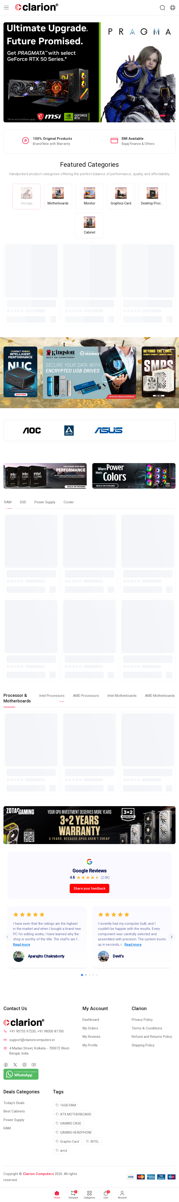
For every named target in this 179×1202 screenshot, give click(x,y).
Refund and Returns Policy (152, 1037)
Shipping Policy (143, 1045)
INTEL (92, 1141)
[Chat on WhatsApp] (20, 1074)
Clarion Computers (38, 1174)
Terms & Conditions (147, 1028)
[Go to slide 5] (97, 975)
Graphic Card (67, 1141)
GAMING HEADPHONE (73, 1132)
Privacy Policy (142, 1020)
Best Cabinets (14, 1111)
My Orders (90, 1028)
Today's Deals (13, 1103)
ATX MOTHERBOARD (73, 1114)
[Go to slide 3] (89, 975)
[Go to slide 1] (82, 975)
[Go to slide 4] (93, 975)
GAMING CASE (68, 1123)
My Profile (90, 1045)
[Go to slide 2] (86, 975)
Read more (21, 944)
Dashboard (91, 1020)
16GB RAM (65, 1105)
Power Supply (13, 1120)
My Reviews (91, 1037)
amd (61, 1150)
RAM (7, 1128)
